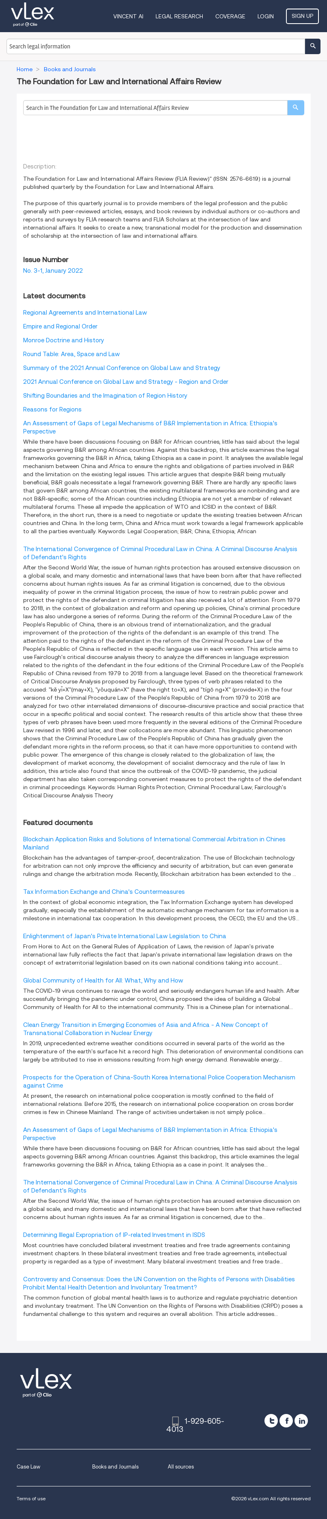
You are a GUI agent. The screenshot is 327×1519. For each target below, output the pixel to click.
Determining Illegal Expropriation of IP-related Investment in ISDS (114, 1235)
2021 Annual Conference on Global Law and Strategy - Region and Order (125, 382)
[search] (295, 107)
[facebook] (286, 1420)
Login (266, 16)
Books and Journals (115, 1467)
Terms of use (31, 1498)
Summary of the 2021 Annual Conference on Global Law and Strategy (121, 368)
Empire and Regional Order (60, 326)
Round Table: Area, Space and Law (71, 354)
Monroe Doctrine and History (63, 340)
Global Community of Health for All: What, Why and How (103, 980)
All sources (181, 1467)
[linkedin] (301, 1420)
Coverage (230, 16)
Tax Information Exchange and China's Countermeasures (104, 892)
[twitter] (271, 1420)
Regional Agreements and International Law (85, 312)
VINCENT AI (128, 16)
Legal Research (179, 16)
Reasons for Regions (52, 409)
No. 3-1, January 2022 (53, 270)
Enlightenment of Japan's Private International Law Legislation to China (124, 936)
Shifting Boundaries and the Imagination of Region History (105, 395)
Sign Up (302, 16)
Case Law (28, 1467)
